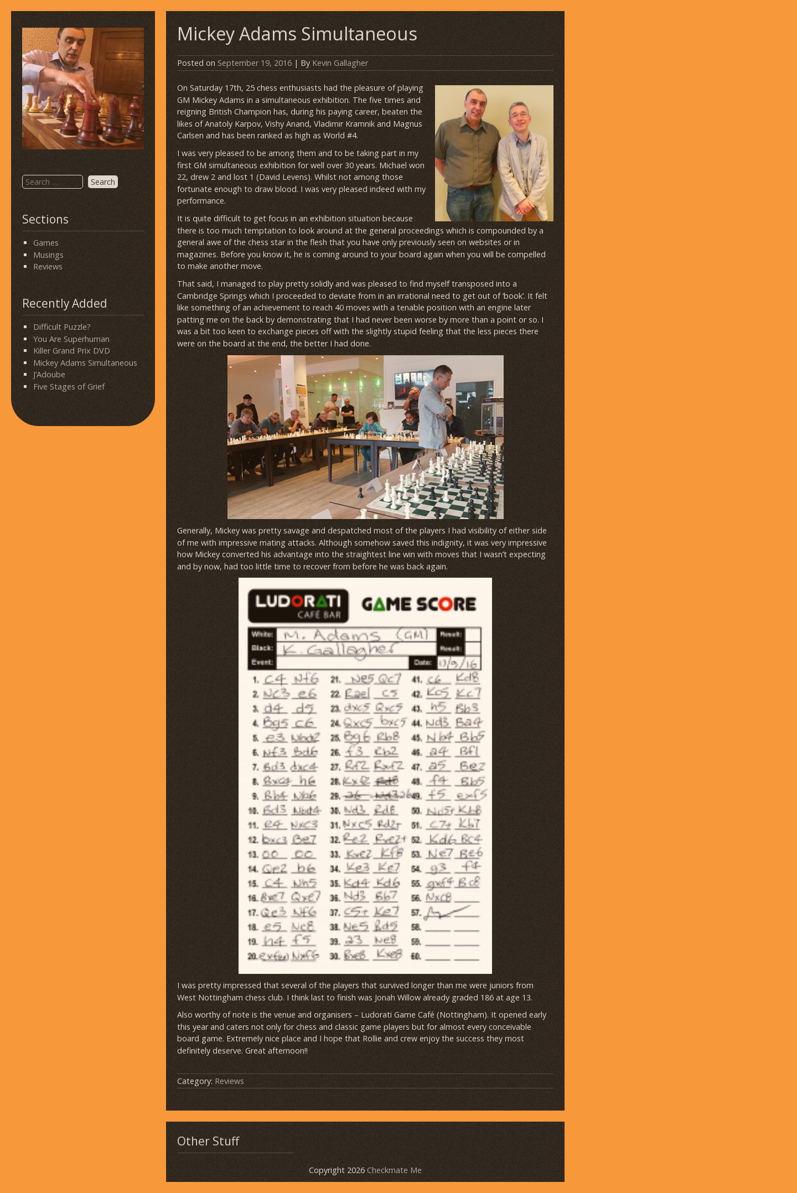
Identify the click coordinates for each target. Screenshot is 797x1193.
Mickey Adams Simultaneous (85, 362)
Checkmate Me (394, 1170)
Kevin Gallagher (340, 63)
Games (46, 242)
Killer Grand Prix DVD (71, 350)
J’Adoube (49, 374)
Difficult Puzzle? (62, 326)
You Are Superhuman (71, 339)
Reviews (48, 266)
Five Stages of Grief (69, 386)
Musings (48, 255)
